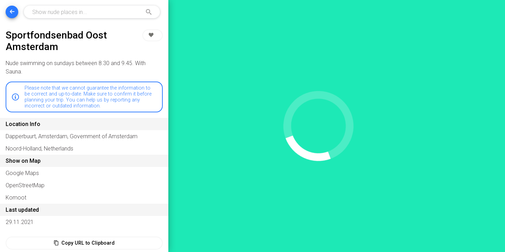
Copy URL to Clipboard (84, 243)
